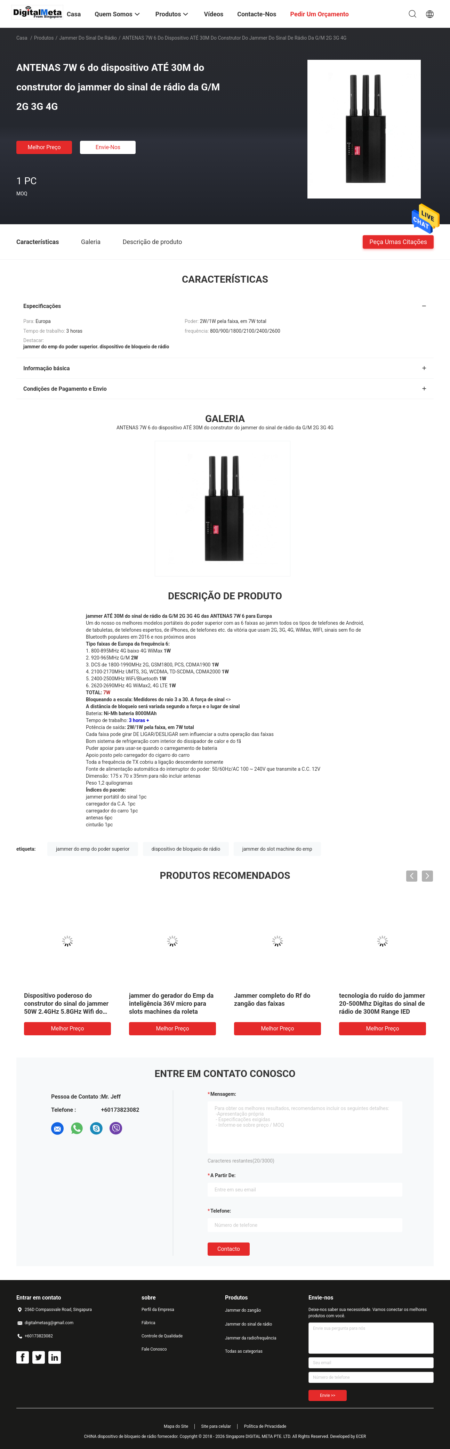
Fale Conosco (154, 1349)
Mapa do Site (176, 1426)
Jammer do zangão (243, 1310)
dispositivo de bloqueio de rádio (186, 849)
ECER (361, 1436)
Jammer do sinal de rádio (88, 38)
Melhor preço (44, 147)
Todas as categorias (244, 1351)
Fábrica (148, 1322)
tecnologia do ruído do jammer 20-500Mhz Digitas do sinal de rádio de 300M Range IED (382, 1003)
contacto (228, 1249)
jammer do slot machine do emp (277, 849)
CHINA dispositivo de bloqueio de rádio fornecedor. (131, 1436)
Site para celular (216, 1426)
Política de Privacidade (265, 1426)
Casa (21, 38)
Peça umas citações (398, 241)
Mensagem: (223, 1094)
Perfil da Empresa (158, 1309)
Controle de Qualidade (162, 1336)
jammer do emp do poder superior (92, 849)
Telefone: (220, 1211)
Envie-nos (108, 147)
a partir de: (222, 1175)
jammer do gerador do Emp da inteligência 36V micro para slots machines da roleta (171, 1003)
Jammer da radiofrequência (250, 1338)
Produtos (44, 38)
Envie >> (327, 1395)
